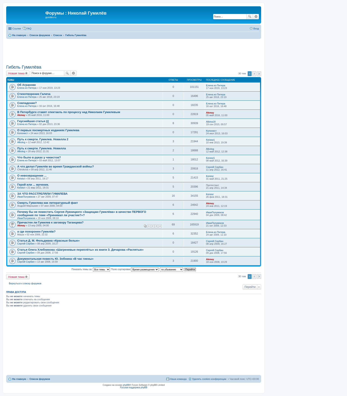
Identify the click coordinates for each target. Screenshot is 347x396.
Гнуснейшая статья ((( (33, 121)
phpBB (126, 385)
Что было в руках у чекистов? (39, 157)
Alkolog (21, 142)
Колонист (22, 133)
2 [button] (254, 73)
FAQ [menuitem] (29, 28)
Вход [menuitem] (256, 28)
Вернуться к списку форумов (25, 283)
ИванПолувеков (26, 196)
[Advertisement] (133, 51)
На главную (19, 379)
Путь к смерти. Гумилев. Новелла (41, 148)
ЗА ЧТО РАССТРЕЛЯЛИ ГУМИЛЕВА (42, 193)
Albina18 (211, 121)
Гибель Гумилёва (23, 67)
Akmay (21, 115)
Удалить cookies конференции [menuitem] (209, 379)
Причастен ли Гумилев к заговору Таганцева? (50, 222)
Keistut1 (210, 139)
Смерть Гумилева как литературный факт (47, 202)
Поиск (249, 16)
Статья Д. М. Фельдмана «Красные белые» (48, 240)
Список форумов (39, 379)
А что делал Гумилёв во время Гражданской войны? (55, 166)
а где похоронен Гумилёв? (36, 231)
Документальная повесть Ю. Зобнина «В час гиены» (55, 258)
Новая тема (16, 73)
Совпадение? (27, 103)
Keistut (21, 178)
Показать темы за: (90, 269)
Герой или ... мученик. (33, 184)
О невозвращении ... (31, 175)
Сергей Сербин (214, 167)
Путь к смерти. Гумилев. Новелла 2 (42, 139)
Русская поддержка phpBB (133, 387)
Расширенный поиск (256, 16)
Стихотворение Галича (33, 94)
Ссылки (16, 28)
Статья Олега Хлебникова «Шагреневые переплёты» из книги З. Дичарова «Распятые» (80, 249)
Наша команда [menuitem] (178, 379)
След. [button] (259, 73)
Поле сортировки (135, 269)
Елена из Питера (27, 88)
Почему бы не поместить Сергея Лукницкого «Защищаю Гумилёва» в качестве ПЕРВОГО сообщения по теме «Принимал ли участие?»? (81, 213)
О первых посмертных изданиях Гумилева (48, 130)
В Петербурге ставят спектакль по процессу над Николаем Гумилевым (68, 112)
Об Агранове (26, 85)
